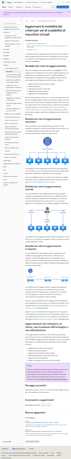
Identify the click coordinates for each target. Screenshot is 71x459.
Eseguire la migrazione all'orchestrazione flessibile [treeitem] (12, 128)
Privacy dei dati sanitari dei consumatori (19, 455)
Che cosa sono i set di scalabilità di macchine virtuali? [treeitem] (13, 37)
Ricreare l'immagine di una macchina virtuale (53, 379)
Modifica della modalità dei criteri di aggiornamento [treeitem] (13, 81)
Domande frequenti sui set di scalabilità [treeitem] (12, 45)
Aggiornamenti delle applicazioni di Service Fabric (40, 182)
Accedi (67, 2)
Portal (53, 7)
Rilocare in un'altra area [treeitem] (11, 123)
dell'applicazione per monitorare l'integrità (46, 319)
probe (47, 317)
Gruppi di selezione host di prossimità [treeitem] (12, 138)
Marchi (59, 455)
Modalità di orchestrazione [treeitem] (12, 41)
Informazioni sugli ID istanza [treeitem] (12, 117)
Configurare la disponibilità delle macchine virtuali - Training (41, 422)
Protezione (40, 107)
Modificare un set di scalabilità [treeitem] (13, 114)
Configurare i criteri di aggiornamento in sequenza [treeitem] (13, 86)
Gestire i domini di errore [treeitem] (11, 120)
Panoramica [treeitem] (9, 71)
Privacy (3, 455)
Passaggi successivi (32, 49)
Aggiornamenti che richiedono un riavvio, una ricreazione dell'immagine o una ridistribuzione (47, 46)
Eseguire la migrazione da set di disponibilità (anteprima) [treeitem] (13, 133)
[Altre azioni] (68, 21)
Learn (26, 21)
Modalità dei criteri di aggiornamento (36, 43)
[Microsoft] (3, 2)
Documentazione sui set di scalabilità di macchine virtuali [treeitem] (11, 28)
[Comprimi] (21, 19)
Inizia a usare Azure (63, 7)
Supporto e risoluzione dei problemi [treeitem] (10, 184)
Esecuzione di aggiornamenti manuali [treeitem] (13, 104)
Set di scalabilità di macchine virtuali (46, 21)
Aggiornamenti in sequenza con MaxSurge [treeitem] (13, 99)
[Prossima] (59, 2)
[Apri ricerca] (63, 2)
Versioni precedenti (44, 453)
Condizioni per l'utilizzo (39, 455)
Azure (32, 21)
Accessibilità (50, 455)
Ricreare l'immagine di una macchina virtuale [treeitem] (13, 110)
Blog (52, 453)
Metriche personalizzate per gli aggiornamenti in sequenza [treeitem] (13, 93)
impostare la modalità (45, 390)
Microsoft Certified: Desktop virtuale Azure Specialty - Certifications (43, 431)
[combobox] (12, 23)
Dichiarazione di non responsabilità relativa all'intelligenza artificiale (19, 453)
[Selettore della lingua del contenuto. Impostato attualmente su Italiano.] (5, 448)
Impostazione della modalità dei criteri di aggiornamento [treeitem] (13, 76)
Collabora (58, 453)
